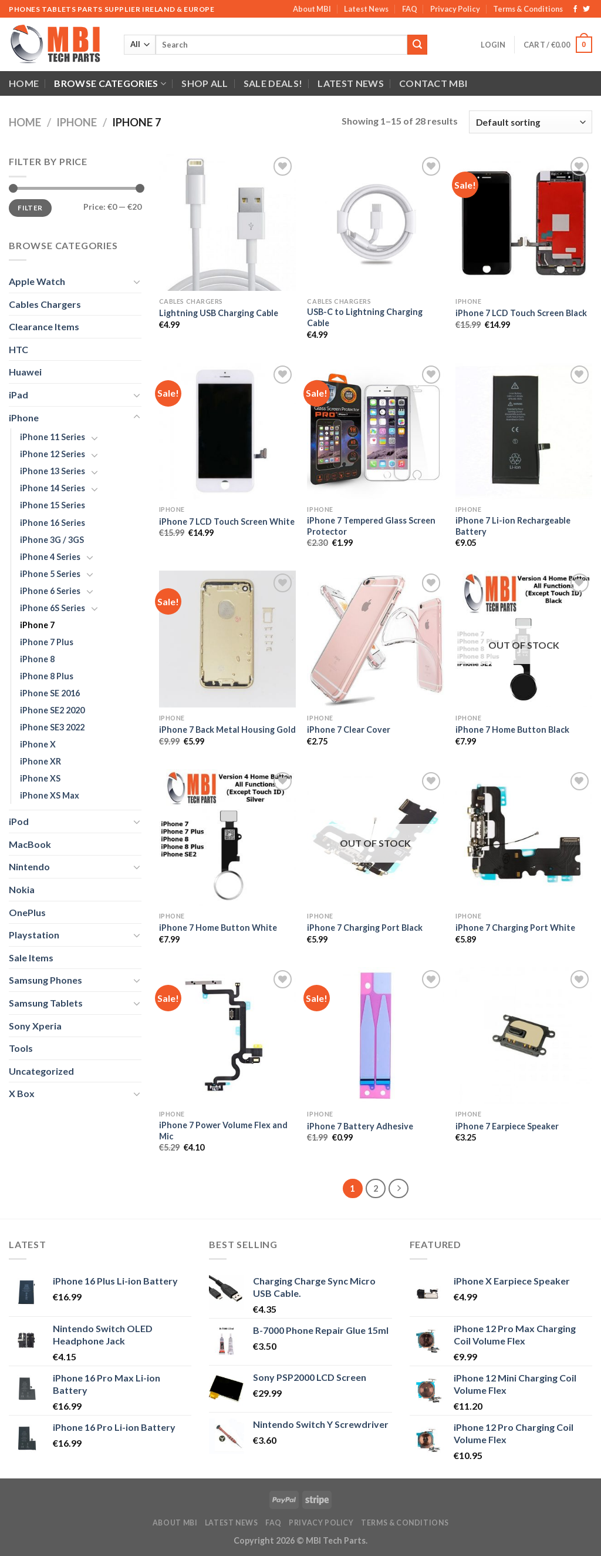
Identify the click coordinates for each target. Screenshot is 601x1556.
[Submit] (417, 45)
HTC (18, 349)
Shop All (204, 83)
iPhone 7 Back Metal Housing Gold (227, 730)
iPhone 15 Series (52, 505)
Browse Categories (110, 83)
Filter (30, 207)
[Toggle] (136, 281)
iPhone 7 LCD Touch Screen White (227, 522)
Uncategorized (41, 1071)
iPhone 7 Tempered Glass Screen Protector (371, 525)
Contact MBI (433, 83)
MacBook (30, 844)
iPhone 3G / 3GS (52, 540)
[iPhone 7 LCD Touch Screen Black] (523, 222)
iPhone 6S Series (52, 608)
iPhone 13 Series (52, 471)
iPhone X (38, 744)
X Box (22, 1093)
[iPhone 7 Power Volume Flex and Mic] (227, 1035)
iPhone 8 (37, 659)
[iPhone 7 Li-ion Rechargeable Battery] (523, 431)
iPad (18, 394)
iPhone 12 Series (52, 454)
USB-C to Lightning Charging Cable (365, 317)
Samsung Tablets (46, 1002)
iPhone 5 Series (50, 574)
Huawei (25, 371)
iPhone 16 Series (52, 523)
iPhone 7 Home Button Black (512, 730)
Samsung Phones (45, 979)
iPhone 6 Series (50, 591)
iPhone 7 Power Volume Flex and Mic (223, 1130)
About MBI (312, 9)
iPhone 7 (37, 625)
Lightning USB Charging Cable (218, 313)
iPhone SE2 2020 (52, 710)
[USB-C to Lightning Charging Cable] (375, 222)
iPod (19, 821)
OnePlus (27, 912)
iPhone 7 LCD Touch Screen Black (521, 313)
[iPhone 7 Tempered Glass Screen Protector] (375, 431)
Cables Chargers (45, 304)
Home (24, 83)
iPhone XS (40, 778)
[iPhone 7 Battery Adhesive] (375, 1035)
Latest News (366, 9)
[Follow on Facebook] (575, 9)
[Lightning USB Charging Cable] (227, 222)
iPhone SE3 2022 (52, 727)
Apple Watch (37, 281)
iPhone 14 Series (52, 488)
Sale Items (31, 957)
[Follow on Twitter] (586, 9)
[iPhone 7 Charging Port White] (523, 837)
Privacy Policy (455, 9)
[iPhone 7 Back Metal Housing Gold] (227, 639)
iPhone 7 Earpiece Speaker (507, 1126)
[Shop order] (530, 121)
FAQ (409, 9)
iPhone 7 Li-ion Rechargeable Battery (512, 525)
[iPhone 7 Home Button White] (227, 837)
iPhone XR (40, 761)
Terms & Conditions (528, 9)
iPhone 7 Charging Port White (515, 928)
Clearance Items (44, 326)
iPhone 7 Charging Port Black (365, 928)
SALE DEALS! (273, 83)
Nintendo (29, 866)
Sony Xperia (35, 1025)
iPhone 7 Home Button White (218, 928)
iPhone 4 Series (50, 557)
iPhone (76, 122)
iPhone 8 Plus (46, 676)
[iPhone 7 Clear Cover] (375, 639)
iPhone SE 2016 (50, 693)
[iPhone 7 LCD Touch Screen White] (227, 431)
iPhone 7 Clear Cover (348, 730)
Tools (21, 1048)
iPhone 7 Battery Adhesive (360, 1126)
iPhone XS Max (49, 795)
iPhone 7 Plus (46, 642)
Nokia (22, 889)
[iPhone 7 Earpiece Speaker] (523, 1035)
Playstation (34, 934)
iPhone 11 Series (52, 437)
